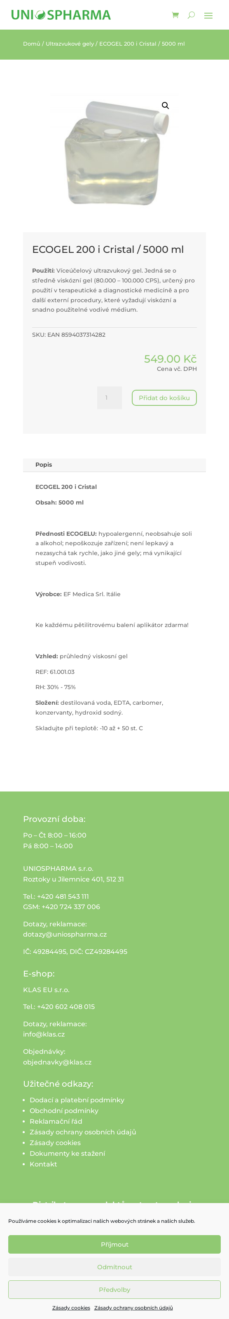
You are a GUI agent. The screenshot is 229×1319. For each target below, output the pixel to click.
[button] (165, 105)
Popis (43, 464)
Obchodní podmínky (64, 1111)
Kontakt (43, 1164)
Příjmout (115, 1244)
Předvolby (114, 1290)
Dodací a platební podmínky (77, 1100)
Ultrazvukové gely (70, 44)
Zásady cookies (71, 1308)
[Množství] (109, 398)
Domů (31, 44)
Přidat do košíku (164, 398)
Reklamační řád (56, 1121)
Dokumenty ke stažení (67, 1153)
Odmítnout (114, 1267)
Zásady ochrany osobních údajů (133, 1308)
